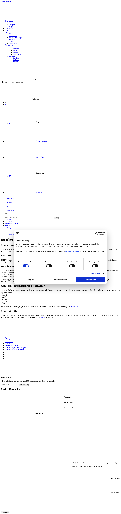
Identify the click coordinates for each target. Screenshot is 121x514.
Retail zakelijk (114, 492)
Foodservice (113, 507)
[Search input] (65, 82)
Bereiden (16, 58)
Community (9, 28)
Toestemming (39, 413)
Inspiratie (12, 47)
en (5, 104)
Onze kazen (9, 21)
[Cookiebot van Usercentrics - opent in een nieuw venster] (96, 233)
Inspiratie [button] (8, 23)
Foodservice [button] (9, 45)
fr (9, 125)
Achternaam (68, 402)
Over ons (8, 338)
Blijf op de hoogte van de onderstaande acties (87, 466)
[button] (8, 210)
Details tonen (96, 273)
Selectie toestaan (60, 279)
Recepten (12, 25)
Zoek (56, 217)
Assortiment (17, 54)
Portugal (39, 192)
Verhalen (16, 52)
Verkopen (16, 62)
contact (43, 317)
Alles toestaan (90, 279)
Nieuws (11, 34)
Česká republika (41, 141)
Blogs (11, 26)
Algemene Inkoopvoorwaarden (15, 349)
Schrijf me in (24, 384)
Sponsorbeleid (13, 43)
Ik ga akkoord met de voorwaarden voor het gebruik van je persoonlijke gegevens (96, 463)
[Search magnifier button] (6, 82)
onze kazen (74, 306)
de (10, 175)
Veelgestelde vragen (15, 38)
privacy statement (72, 251)
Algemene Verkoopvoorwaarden (15, 347)
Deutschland (40, 157)
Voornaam (68, 397)
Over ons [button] (8, 32)
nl (9, 124)
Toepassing (12, 56)
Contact (11, 41)
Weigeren (30, 279)
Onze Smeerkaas (10, 340)
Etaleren (16, 60)
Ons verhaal (13, 36)
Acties (7, 30)
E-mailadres (68, 408)
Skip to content (6, 2)
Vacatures (12, 39)
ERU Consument (115, 478)
